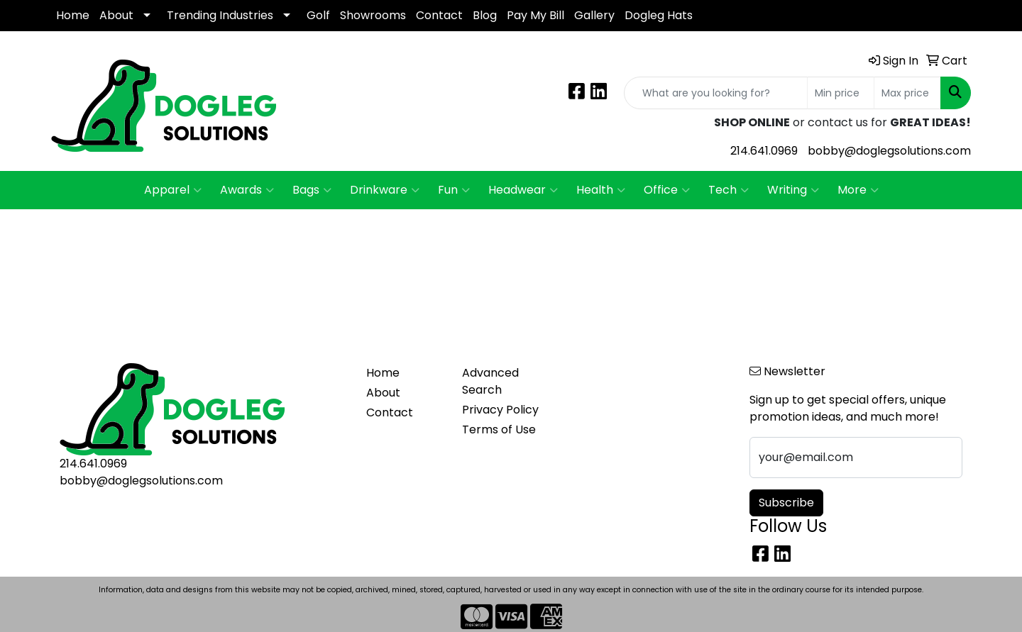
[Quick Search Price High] (907, 93)
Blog (485, 15)
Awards (247, 190)
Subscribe (786, 502)
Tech (728, 190)
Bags (311, 190)
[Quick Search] (716, 93)
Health (600, 190)
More (858, 190)
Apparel (173, 190)
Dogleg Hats (659, 15)
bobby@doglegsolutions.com (889, 151)
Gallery (594, 15)
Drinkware (384, 190)
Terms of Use (499, 429)
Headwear (523, 190)
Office (667, 190)
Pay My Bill (535, 15)
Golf (318, 15)
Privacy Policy (500, 409)
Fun (454, 190)
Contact (439, 15)
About (116, 15)
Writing (793, 190)
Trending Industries (220, 15)
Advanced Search (490, 381)
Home (72, 15)
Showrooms (373, 15)
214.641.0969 (764, 151)
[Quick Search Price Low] (840, 93)
